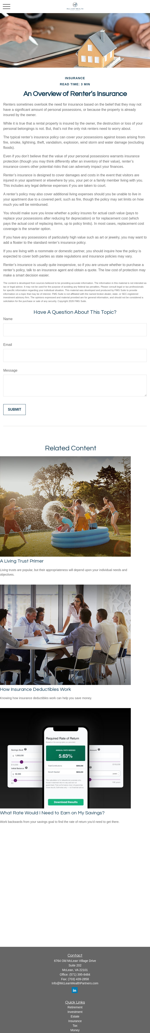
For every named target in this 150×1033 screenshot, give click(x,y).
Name (8, 319)
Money (75, 1030)
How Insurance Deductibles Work (35, 689)
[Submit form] (14, 409)
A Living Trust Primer (22, 561)
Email (7, 345)
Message (10, 370)
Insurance (75, 1021)
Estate (75, 1016)
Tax (75, 1025)
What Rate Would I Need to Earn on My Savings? (52, 812)
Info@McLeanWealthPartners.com (75, 983)
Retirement (75, 1007)
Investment (75, 1012)
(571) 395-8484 (79, 974)
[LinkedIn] (75, 990)
